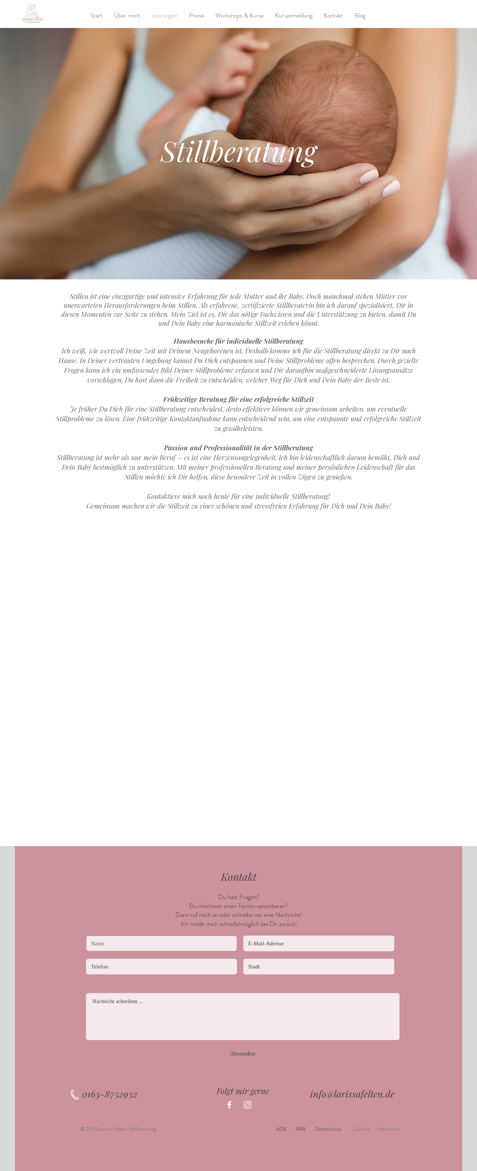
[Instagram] (248, 1105)
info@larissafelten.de (352, 1093)
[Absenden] (242, 1053)
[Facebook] (229, 1105)
